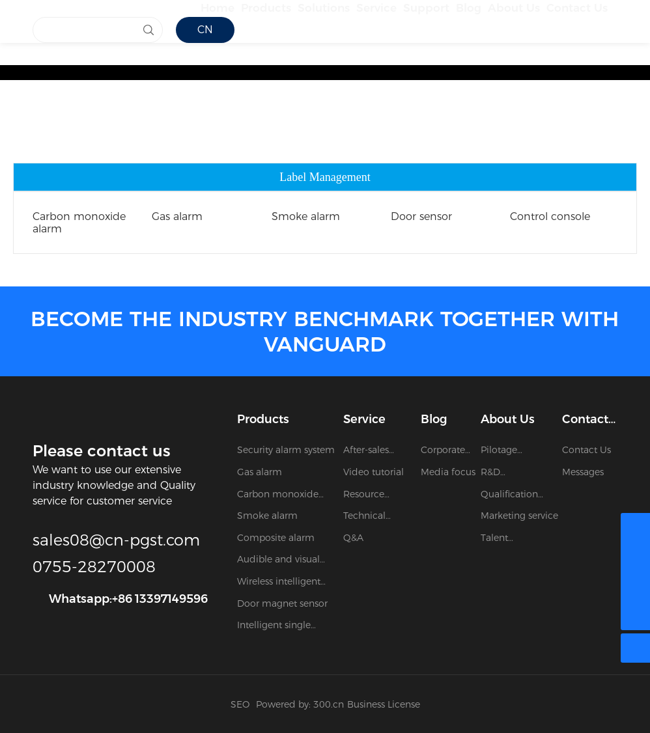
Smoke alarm (306, 216)
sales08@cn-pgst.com (116, 540)
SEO (240, 704)
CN (205, 78)
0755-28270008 (94, 566)
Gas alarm (177, 216)
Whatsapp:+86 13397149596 (128, 599)
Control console (550, 216)
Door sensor (421, 216)
